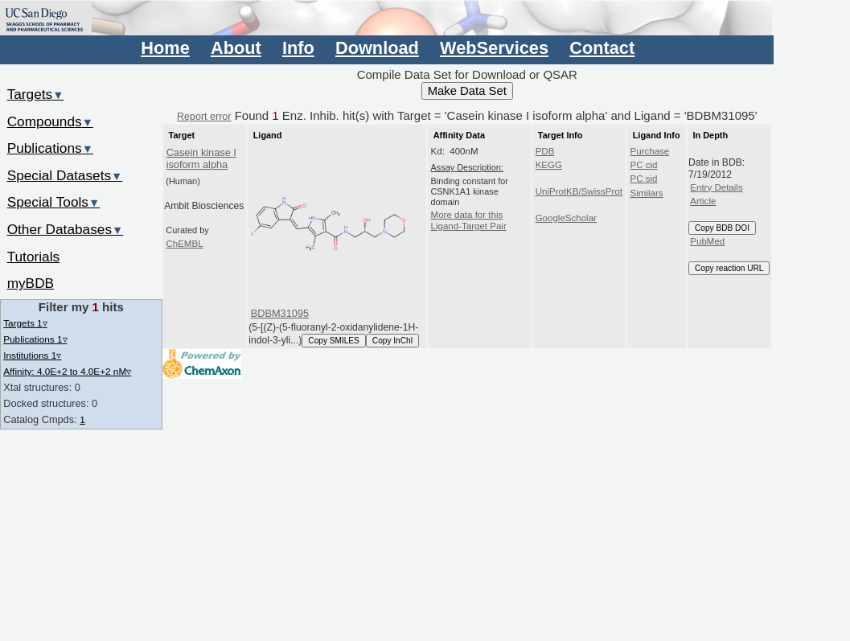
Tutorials (33, 257)
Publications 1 (35, 339)
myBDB (30, 283)
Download (377, 48)
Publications (50, 148)
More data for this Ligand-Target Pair (469, 220)
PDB (545, 151)
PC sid (644, 178)
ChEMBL (184, 244)
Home (165, 48)
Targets (35, 94)
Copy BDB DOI (722, 228)
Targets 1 (25, 323)
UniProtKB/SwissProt (579, 191)
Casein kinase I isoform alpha (201, 158)
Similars (646, 193)
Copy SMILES (333, 340)
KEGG (549, 165)
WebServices (494, 48)
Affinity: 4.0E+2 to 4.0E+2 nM (67, 371)
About (236, 48)
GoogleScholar (566, 218)
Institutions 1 (32, 355)
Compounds (50, 121)
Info (298, 48)
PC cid (644, 165)
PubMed (707, 241)
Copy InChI (392, 340)
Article (703, 201)
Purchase (650, 151)
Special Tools (54, 202)
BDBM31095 (280, 313)
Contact (601, 48)
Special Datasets (65, 175)
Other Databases (65, 229)
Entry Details (716, 187)
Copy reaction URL (729, 268)
